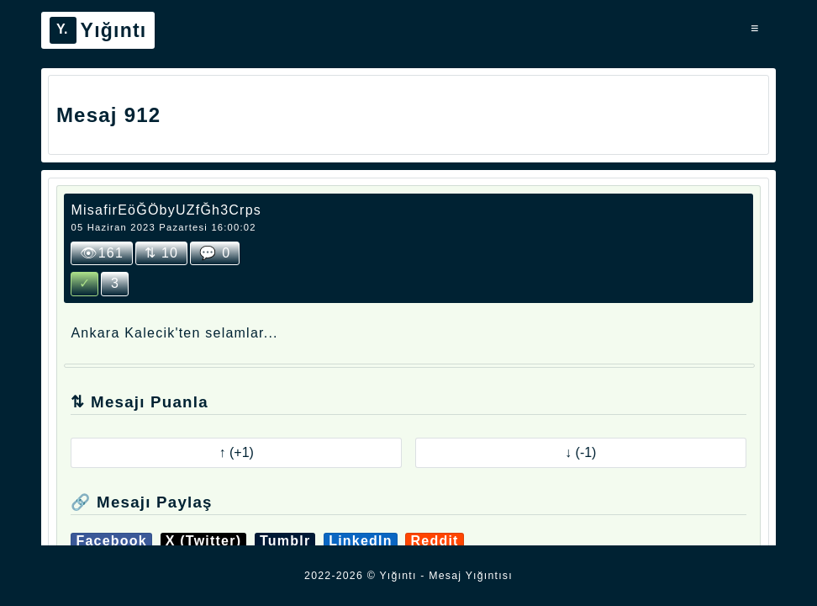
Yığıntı (98, 30)
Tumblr (285, 541)
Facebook (111, 541)
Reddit (434, 541)
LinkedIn (361, 541)
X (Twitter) (204, 541)
